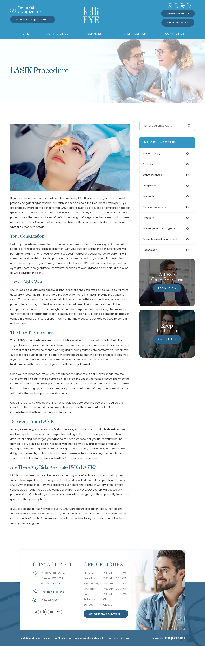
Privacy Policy (112, 638)
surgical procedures (157, 207)
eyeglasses (151, 185)
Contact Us (175, 33)
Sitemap (125, 638)
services (150, 164)
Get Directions (49, 584)
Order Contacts (176, 22)
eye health (151, 196)
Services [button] (95, 33)
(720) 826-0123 (31, 10)
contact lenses (154, 175)
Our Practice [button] (58, 33)
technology (151, 249)
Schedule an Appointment (31, 19)
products (150, 217)
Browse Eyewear (176, 13)
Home (24, 33)
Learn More (165, 288)
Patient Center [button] (134, 33)
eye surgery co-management (163, 228)
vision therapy (153, 153)
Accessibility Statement (90, 638)
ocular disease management (163, 239)
